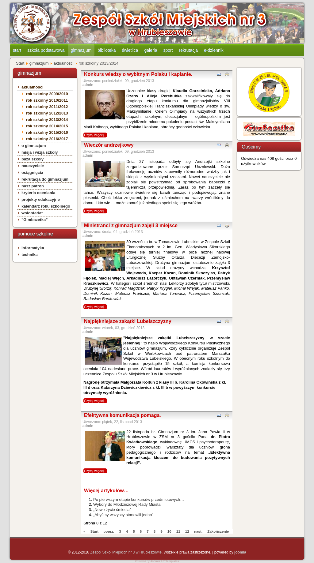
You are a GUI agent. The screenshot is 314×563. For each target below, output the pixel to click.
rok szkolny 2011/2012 (47, 106)
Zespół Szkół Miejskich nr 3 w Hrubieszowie (126, 552)
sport (168, 50)
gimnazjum (81, 50)
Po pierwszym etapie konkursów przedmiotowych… (138, 499)
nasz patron (32, 186)
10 (169, 531)
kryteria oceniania (38, 192)
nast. (198, 531)
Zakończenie (218, 531)
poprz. (108, 531)
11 (178, 531)
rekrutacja (188, 50)
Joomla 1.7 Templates (165, 561)
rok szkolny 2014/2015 (47, 126)
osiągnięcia (32, 172)
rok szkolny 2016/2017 (47, 139)
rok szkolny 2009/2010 (47, 94)
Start (20, 63)
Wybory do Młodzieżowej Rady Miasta (127, 504)
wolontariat (32, 213)
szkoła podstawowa (45, 50)
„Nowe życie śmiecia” (112, 509)
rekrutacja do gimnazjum (44, 179)
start (17, 50)
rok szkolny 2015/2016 (47, 132)
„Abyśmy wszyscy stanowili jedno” (123, 514)
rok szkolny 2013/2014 (47, 119)
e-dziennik (214, 50)
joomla (240, 552)
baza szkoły (32, 159)
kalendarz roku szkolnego (45, 206)
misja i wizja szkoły (39, 152)
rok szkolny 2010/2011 (47, 100)
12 (187, 531)
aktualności (64, 63)
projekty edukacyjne (40, 199)
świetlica (130, 50)
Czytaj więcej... (95, 135)
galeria (150, 50)
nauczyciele (32, 165)
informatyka (32, 248)
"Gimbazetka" (34, 219)
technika (29, 254)
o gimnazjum (33, 145)
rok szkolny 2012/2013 (47, 113)
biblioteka (107, 50)
